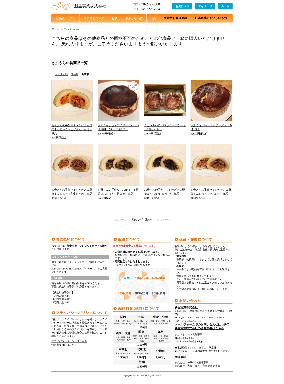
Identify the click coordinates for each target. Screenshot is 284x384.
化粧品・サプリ (65, 18)
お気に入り (182, 6)
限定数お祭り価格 (175, 18)
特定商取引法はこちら (64, 344)
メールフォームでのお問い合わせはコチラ (202, 324)
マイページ (205, 6)
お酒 (114, 18)
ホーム (56, 29)
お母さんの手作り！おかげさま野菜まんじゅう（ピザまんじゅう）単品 (71, 129)
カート (225, 6)
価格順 (74, 74)
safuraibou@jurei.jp (192, 341)
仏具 (153, 18)
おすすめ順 (61, 74)
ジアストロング (93, 18)
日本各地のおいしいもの (211, 18)
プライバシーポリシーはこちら (69, 341)
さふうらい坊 (134, 18)
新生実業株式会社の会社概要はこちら (199, 328)
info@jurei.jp (194, 321)
